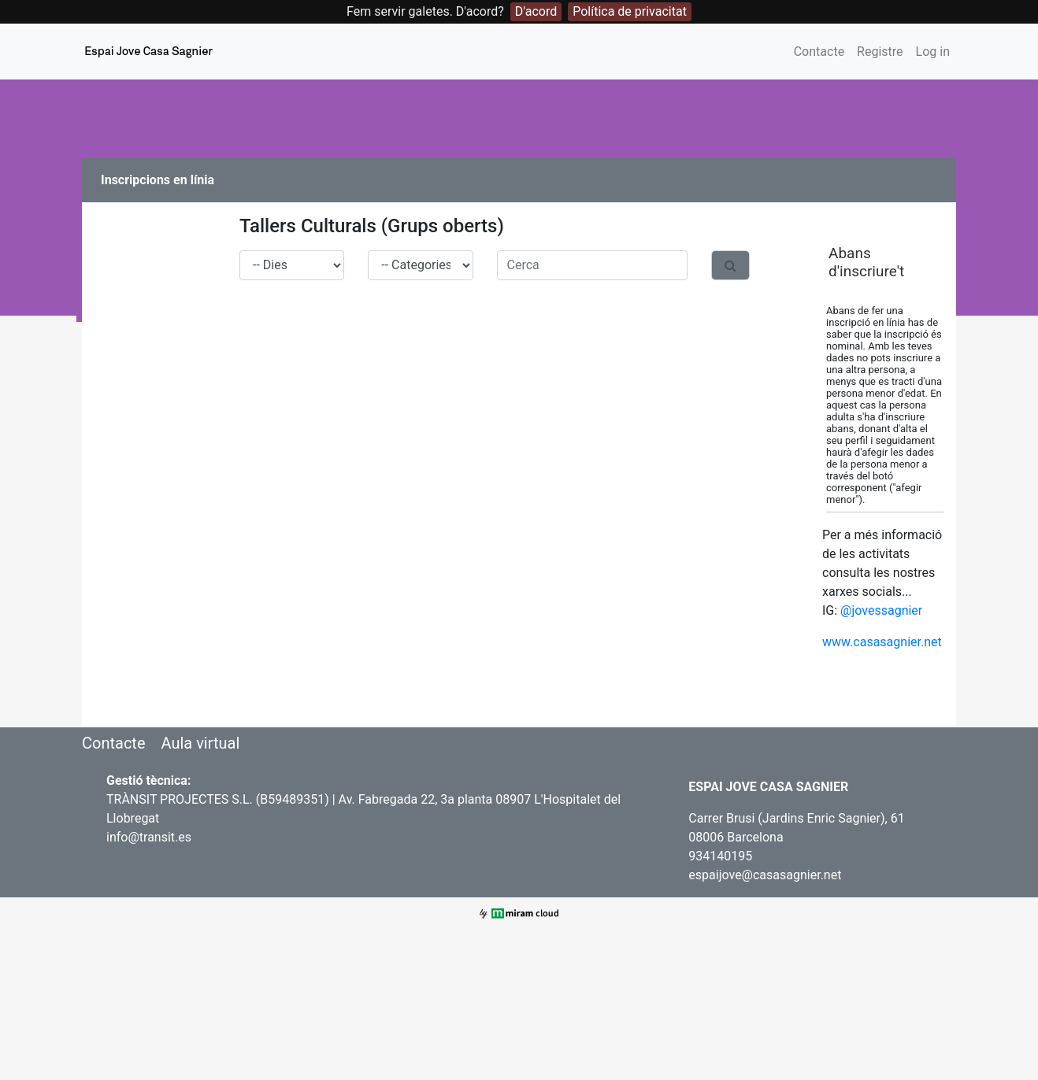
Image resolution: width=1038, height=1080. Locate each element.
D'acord (536, 11)
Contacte (819, 51)
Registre (880, 51)
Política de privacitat (630, 11)
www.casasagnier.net (882, 641)
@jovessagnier (881, 610)
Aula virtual (200, 743)
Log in (933, 51)
